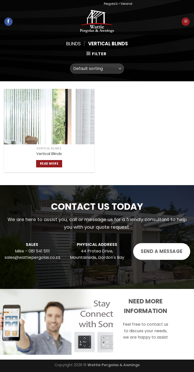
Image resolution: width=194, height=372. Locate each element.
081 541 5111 (39, 251)
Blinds (73, 44)
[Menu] (186, 21)
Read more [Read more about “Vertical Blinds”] (49, 164)
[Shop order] (97, 69)
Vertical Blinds (49, 153)
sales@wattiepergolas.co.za (32, 257)
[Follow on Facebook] (8, 21)
